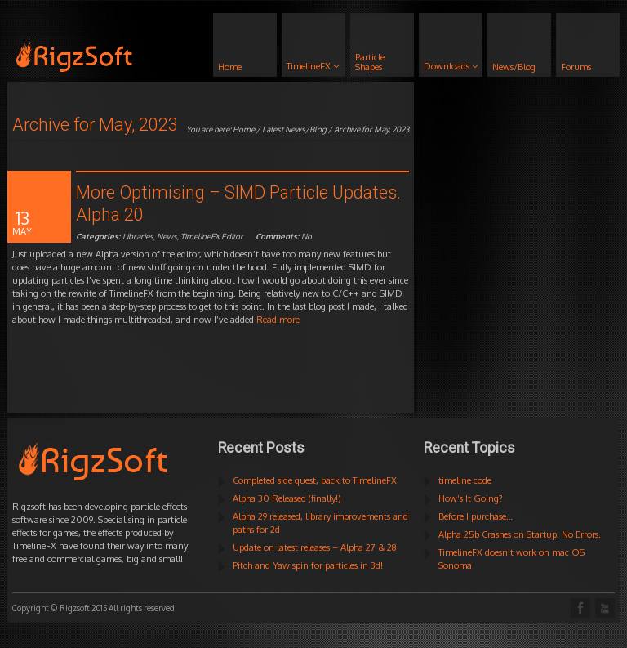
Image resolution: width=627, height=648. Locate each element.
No (284, 236)
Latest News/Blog (294, 129)
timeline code (464, 480)
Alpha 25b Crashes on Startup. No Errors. (519, 534)
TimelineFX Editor (211, 236)
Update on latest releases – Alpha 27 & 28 (315, 547)
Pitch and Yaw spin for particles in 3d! (308, 565)
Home (244, 129)
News (167, 236)
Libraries (137, 236)
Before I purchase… (475, 516)
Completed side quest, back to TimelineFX (315, 480)
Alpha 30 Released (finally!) (287, 498)
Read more (278, 319)
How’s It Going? (470, 498)
